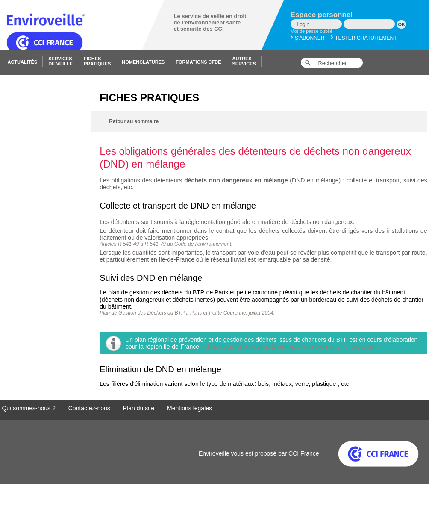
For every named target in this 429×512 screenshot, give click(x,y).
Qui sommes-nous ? (28, 408)
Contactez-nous (89, 408)
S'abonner (308, 38)
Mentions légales (189, 408)
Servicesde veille (60, 61)
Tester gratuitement (364, 38)
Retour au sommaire (134, 121)
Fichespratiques (97, 61)
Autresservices (244, 61)
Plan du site (138, 408)
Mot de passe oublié (311, 31)
